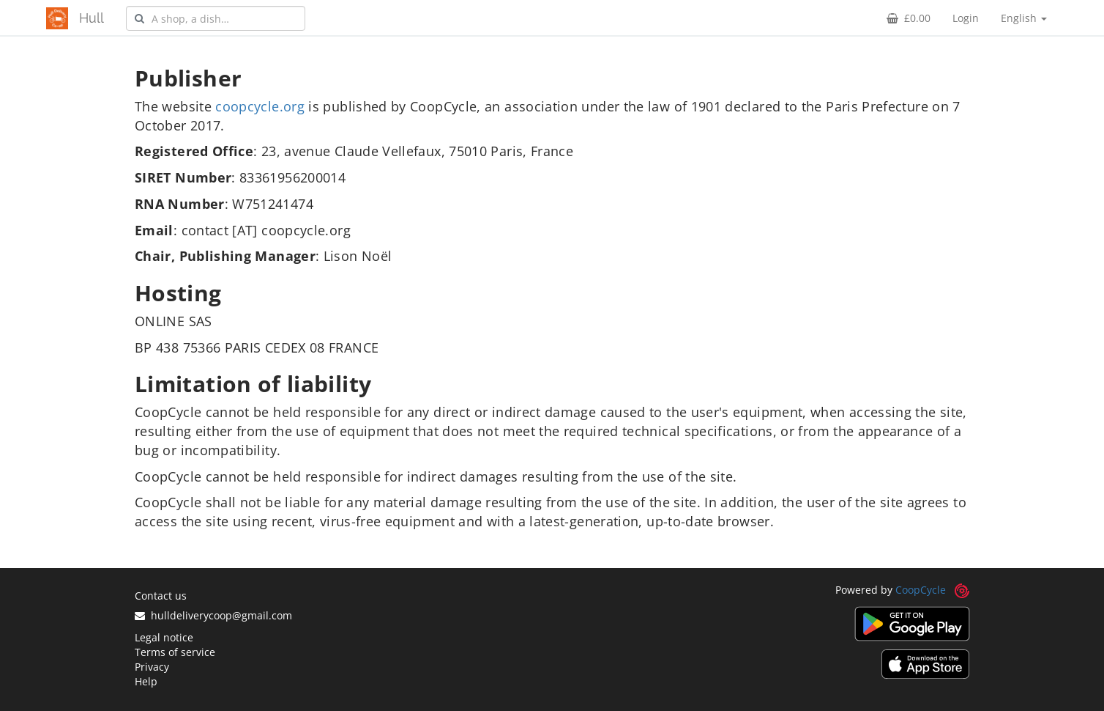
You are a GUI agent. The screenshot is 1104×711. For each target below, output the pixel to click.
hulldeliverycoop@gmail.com (213, 615)
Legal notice (164, 637)
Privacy (152, 667)
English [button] (1024, 18)
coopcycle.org (260, 106)
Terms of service (175, 652)
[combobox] (215, 18)
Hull (91, 18)
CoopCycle (920, 590)
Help (146, 681)
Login (965, 18)
